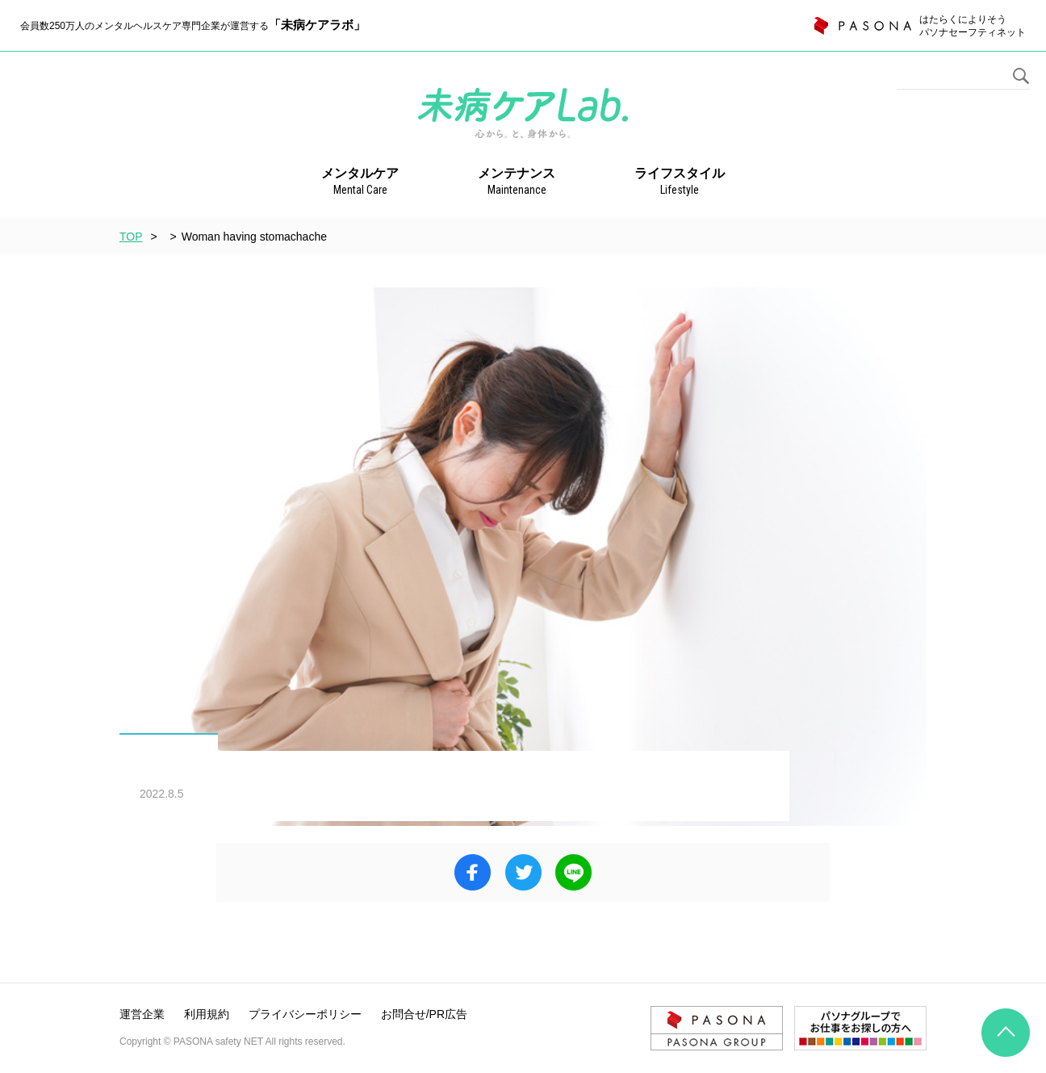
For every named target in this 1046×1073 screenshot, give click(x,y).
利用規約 (206, 1014)
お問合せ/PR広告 (424, 1014)
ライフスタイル (679, 182)
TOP (131, 236)
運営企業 (142, 1014)
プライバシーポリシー (305, 1014)
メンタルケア (360, 182)
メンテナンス (516, 182)
